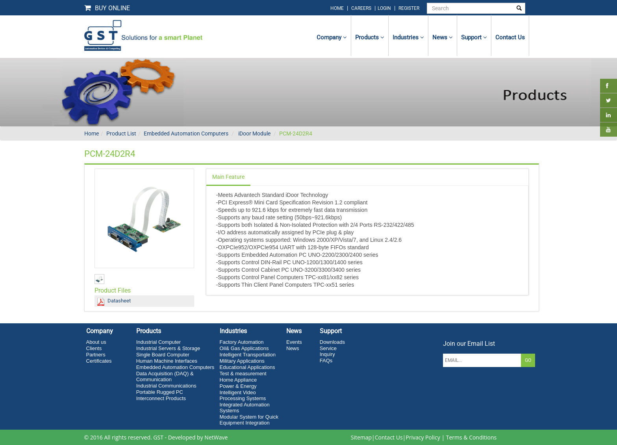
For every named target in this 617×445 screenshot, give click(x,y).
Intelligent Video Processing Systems (243, 395)
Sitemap (361, 437)
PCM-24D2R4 (295, 133)
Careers (361, 8)
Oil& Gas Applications (244, 348)
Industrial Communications (166, 386)
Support (474, 37)
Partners (96, 355)
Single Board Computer (162, 355)
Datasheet (119, 301)
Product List (121, 133)
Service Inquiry (328, 351)
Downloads (332, 342)
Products (369, 37)
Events (294, 342)
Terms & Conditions (471, 437)
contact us (510, 37)
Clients (94, 348)
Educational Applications (247, 367)
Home (91, 133)
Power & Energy (238, 386)
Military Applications (242, 361)
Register (408, 8)
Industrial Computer (158, 342)
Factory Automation (242, 342)
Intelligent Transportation (248, 355)
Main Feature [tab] (228, 177)
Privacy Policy (423, 437)
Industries (408, 37)
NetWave (216, 437)
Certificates (99, 361)
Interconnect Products (161, 398)
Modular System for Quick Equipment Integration (249, 420)
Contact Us (389, 437)
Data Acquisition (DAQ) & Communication (165, 376)
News (442, 37)
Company (332, 37)
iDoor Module (254, 133)
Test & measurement (243, 373)
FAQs (326, 360)
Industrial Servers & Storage (168, 348)
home (337, 8)
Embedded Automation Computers (186, 133)
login (385, 8)
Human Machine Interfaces (166, 361)
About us (96, 342)
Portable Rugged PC (159, 392)
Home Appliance (238, 380)
